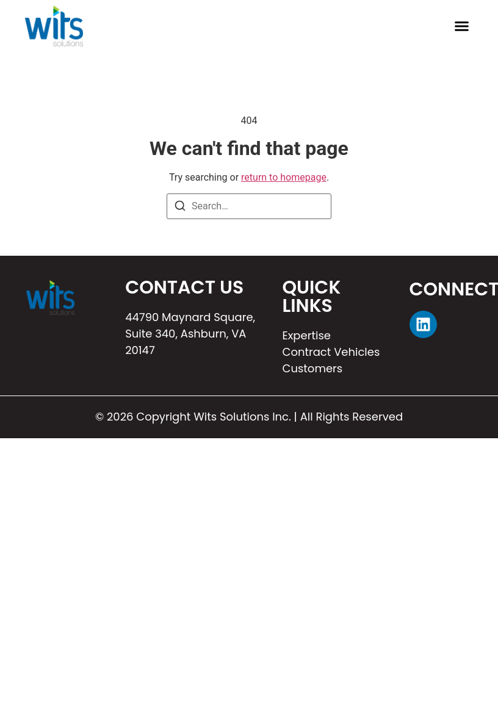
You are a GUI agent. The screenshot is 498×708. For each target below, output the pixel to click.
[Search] (180, 208)
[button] (462, 26)
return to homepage (284, 177)
